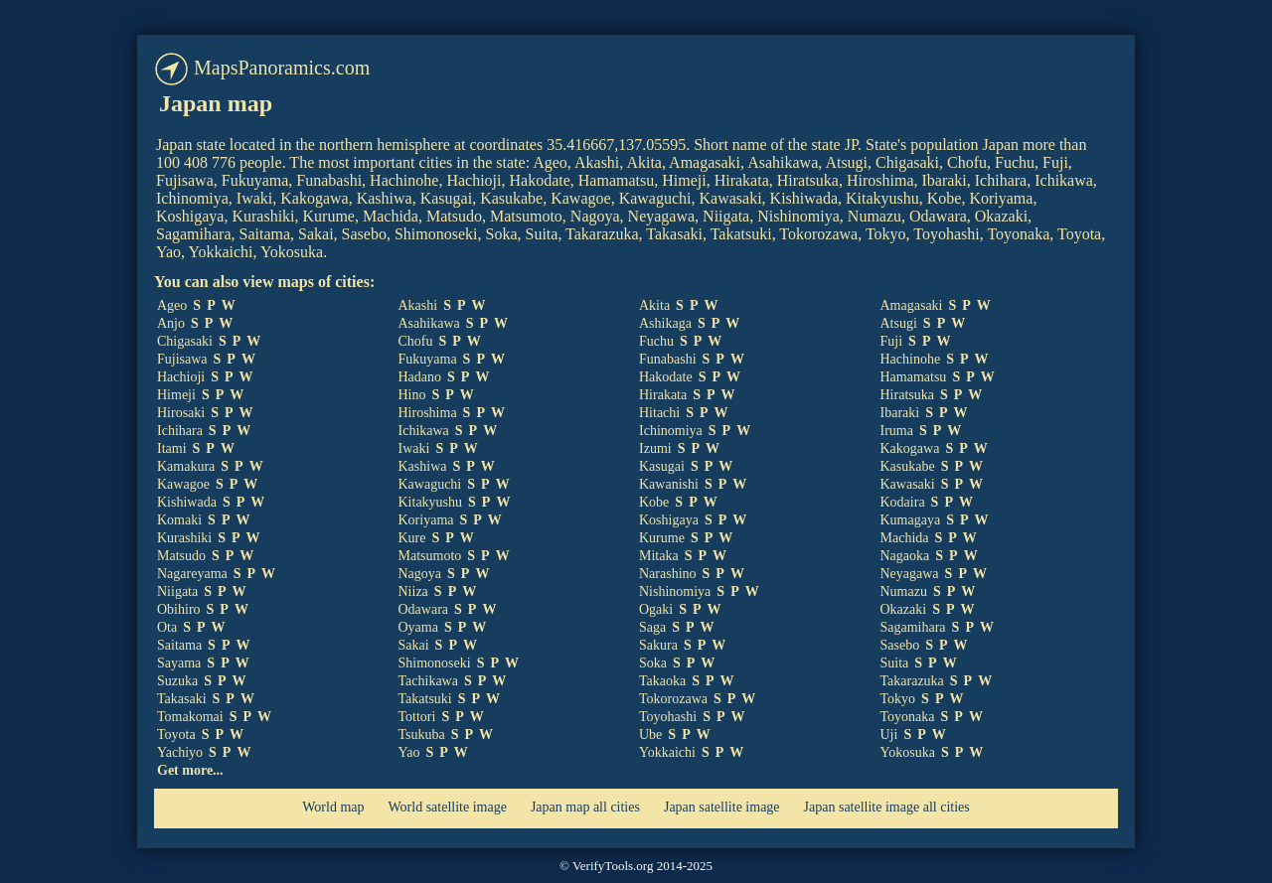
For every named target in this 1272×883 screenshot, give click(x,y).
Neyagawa (909, 573)
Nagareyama (192, 573)
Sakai (413, 645)
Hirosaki (181, 412)
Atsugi (898, 323)
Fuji (891, 341)
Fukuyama (427, 359)
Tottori (417, 716)
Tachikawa (428, 680)
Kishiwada (187, 502)
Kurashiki (184, 537)
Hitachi (659, 412)
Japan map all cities (585, 807)
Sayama (179, 663)
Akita (654, 305)
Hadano (420, 376)
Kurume (662, 537)
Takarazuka (912, 680)
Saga (652, 627)
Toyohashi (668, 716)
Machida (904, 537)
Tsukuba (421, 734)
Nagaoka (905, 555)
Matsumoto (430, 555)
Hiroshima (427, 412)
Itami (172, 448)
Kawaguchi (430, 484)
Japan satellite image (722, 807)
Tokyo (898, 698)
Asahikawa (429, 323)
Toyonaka (907, 716)
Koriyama (426, 520)
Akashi (418, 305)
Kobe (654, 502)
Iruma (896, 430)
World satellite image (448, 807)
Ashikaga (665, 323)
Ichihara (180, 430)
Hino (412, 394)
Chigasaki (185, 341)
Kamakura (186, 466)
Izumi (655, 448)
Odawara (423, 609)
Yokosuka (907, 752)
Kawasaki (907, 484)
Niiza (413, 591)
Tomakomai (190, 716)
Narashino (668, 573)
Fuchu (656, 341)
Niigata (177, 591)
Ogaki (656, 609)
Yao (409, 752)
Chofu (415, 341)
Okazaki (903, 609)
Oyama (418, 627)
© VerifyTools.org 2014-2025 (636, 865)
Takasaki (182, 698)
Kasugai (662, 466)
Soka (653, 663)
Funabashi (668, 359)
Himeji (176, 394)
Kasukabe (907, 466)
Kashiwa (422, 466)
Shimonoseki (434, 663)
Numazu (903, 591)
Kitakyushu (430, 502)
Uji (889, 734)
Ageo (172, 305)
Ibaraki (900, 412)
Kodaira (902, 502)
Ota (167, 627)
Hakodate (666, 376)
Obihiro (179, 609)
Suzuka (177, 680)
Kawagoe (183, 484)
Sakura (658, 645)
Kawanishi (669, 484)
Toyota (176, 734)
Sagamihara (913, 627)
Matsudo (181, 555)
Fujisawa (182, 359)
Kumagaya (910, 520)
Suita (894, 663)
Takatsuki (425, 698)
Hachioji (181, 376)
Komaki (179, 520)
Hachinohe (910, 359)
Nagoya (420, 573)
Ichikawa (423, 430)
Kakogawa (910, 448)
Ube (650, 734)
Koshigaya (669, 520)
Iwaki (414, 448)
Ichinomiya (671, 430)
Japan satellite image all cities (887, 807)
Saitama (179, 645)
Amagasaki (911, 305)
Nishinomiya (675, 591)
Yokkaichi (667, 752)
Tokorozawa (673, 698)
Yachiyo (180, 752)
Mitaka (659, 555)
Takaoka (662, 680)
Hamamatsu (913, 376)
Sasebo (900, 645)
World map (333, 807)
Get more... (190, 770)
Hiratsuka (907, 394)
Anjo (171, 323)
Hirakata (663, 394)
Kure (412, 537)
